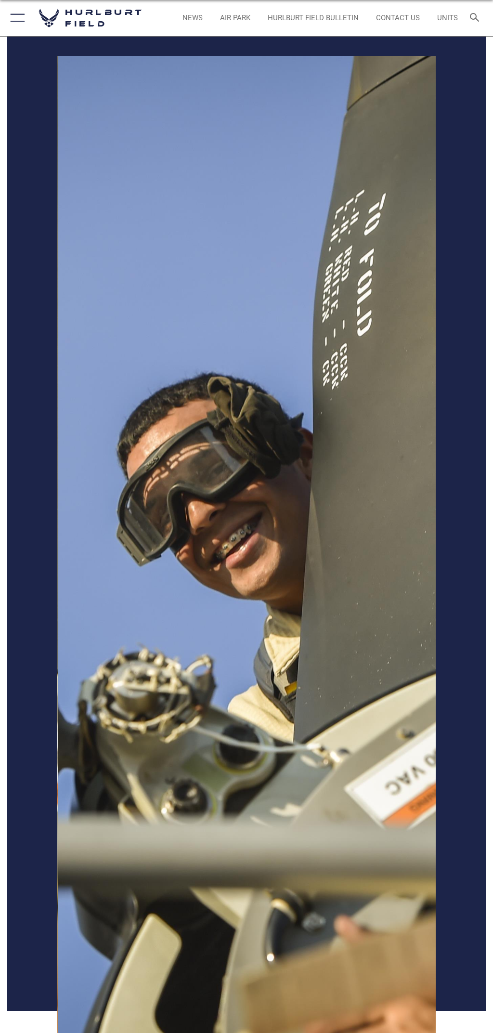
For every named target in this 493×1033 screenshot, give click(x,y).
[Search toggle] (476, 18)
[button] (15, 18)
